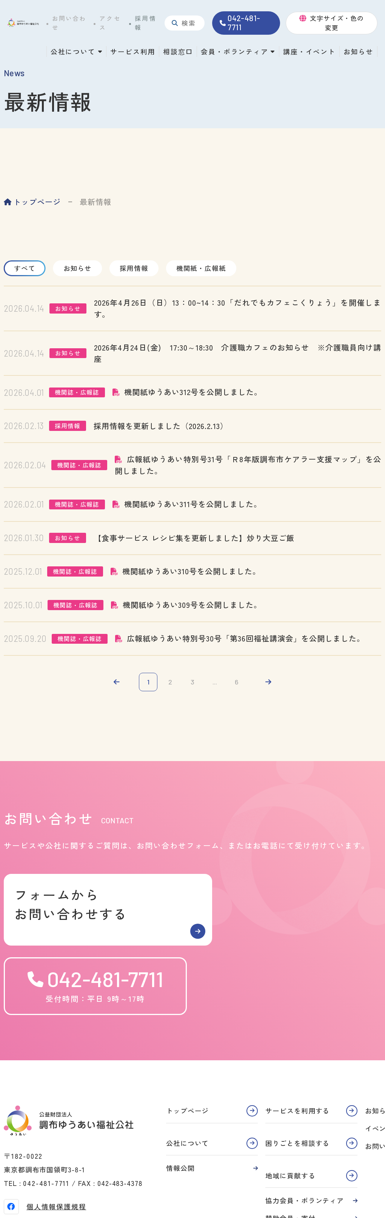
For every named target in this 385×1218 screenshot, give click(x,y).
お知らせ (358, 51)
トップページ (37, 201)
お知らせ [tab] (81, 268)
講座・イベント (309, 51)
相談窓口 (178, 51)
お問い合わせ (69, 23)
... (215, 682)
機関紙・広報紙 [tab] (209, 268)
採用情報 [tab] (139, 268)
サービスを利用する (297, 1046)
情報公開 (180, 1104)
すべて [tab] (26, 268)
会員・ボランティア (234, 51)
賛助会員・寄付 (290, 1154)
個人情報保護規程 (56, 1142)
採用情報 (146, 23)
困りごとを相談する (297, 1079)
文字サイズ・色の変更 (337, 23)
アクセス (110, 23)
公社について (73, 51)
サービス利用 (132, 51)
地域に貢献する (290, 1111)
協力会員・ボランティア (304, 1136)
